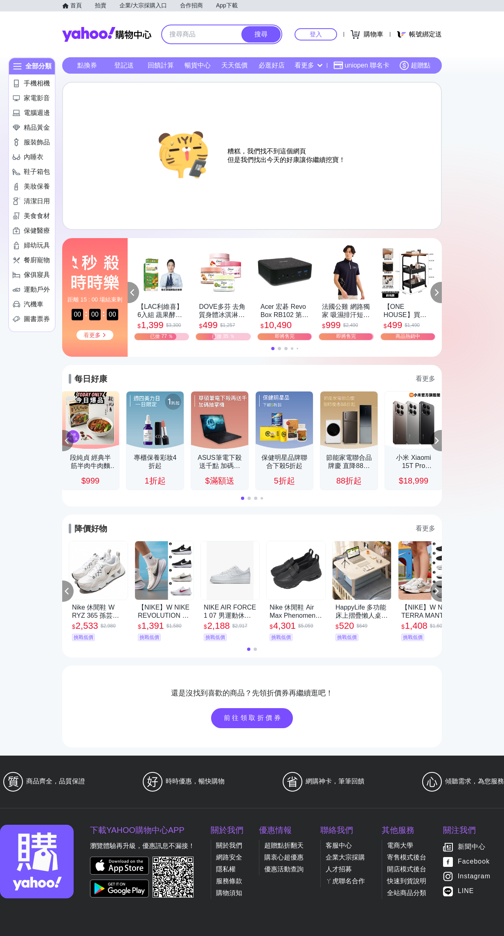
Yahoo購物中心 (106, 34)
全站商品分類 (406, 892)
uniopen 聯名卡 (361, 65)
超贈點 (414, 65)
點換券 (87, 65)
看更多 (308, 65)
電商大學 (400, 845)
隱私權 (226, 869)
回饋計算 (161, 65)
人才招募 (339, 869)
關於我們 (229, 845)
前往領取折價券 (253, 717)
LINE (466, 891)
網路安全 (229, 857)
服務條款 (229, 881)
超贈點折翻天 (284, 845)
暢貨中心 (197, 65)
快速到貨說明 (406, 881)
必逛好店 (272, 65)
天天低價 (234, 65)
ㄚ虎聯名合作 (345, 881)
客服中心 (339, 845)
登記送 (124, 65)
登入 (316, 34)
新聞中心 (472, 847)
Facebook (474, 861)
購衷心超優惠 (284, 857)
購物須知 (229, 892)
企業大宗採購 (345, 857)
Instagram (474, 876)
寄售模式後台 (406, 857)
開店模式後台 (406, 869)
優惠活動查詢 (284, 869)
